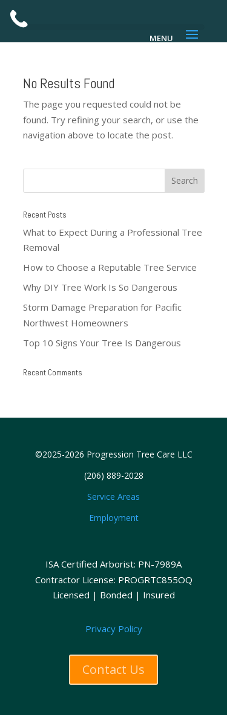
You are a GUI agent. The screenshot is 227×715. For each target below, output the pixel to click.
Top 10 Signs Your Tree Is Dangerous (102, 343)
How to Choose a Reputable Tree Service (110, 267)
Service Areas (113, 496)
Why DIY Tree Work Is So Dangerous (100, 287)
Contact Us (113, 669)
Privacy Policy (113, 629)
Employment (114, 517)
